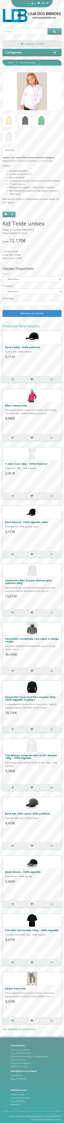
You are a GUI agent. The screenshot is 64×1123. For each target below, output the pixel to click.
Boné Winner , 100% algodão (23, 872)
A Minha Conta (17, 1094)
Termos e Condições (20, 1049)
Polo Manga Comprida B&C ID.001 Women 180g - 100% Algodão (31, 757)
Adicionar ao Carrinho (32, 313)
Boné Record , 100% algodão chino (26, 522)
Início (10, 62)
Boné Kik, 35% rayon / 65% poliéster (27, 813)
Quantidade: (8, 298)
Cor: (6, 273)
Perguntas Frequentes (20, 1063)
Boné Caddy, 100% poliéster (22, 347)
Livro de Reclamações (20, 1053)
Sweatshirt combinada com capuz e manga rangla (32, 640)
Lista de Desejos (18, 1101)
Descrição (10, 150)
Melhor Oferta (55, 1119)
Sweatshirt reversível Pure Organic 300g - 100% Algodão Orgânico (31, 698)
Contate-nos (16, 1075)
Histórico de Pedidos (20, 1097)
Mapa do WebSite (18, 1078)
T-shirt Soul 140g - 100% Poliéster (26, 463)
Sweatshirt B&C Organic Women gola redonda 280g (28, 582)
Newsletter (15, 1104)
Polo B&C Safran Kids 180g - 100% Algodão (32, 930)
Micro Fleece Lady (16, 405)
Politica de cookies (19, 1066)
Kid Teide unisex (28, 62)
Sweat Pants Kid (15, 988)
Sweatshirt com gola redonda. (22, 1029)
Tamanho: (9, 286)
